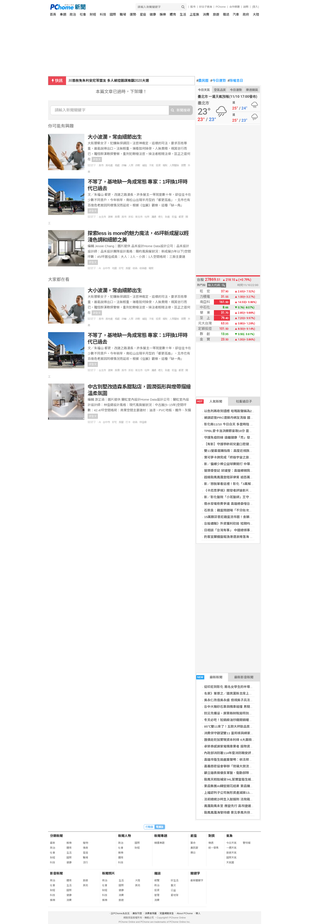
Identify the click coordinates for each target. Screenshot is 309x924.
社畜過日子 (244, 401)
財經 (93, 14)
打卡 (128, 422)
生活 (183, 14)
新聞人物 (124, 836)
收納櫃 (142, 268)
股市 (193, 6)
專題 (63, 14)
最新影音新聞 (243, 677)
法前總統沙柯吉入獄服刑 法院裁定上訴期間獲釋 (238, 799)
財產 (167, 216)
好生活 (174, 880)
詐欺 (137, 165)
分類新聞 (56, 836)
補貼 (144, 165)
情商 (85, 847)
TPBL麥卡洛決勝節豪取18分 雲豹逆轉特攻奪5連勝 (240, 431)
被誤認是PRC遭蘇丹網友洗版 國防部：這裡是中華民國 (243, 417)
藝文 (173, 885)
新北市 (138, 216)
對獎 (211, 836)
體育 (173, 14)
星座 (143, 14)
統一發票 (213, 847)
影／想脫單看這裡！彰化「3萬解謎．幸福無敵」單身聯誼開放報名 (251, 484)
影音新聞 (56, 873)
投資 (158, 165)
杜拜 (146, 216)
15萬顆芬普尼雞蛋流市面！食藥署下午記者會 (236, 517)
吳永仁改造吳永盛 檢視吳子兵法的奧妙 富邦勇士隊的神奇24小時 (250, 700)
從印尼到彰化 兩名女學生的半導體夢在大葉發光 (238, 687)
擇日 (193, 852)
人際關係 (174, 165)
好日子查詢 (205, 6)
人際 (130, 165)
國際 (113, 14)
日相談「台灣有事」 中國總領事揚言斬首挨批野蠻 (239, 530)
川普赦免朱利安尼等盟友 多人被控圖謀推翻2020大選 (109, 80)
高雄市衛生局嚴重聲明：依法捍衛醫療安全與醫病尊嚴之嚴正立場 (250, 759)
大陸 (256, 14)
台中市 (106, 268)
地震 (114, 268)
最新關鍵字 (196, 880)
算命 (193, 842)
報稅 (165, 165)
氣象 (229, 836)
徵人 (198, 913)
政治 (73, 14)
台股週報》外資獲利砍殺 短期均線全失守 (233, 523)
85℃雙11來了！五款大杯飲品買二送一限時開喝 (238, 726)
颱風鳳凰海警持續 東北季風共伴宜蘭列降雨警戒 (238, 812)
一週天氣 (231, 847)
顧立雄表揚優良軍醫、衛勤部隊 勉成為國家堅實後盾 (241, 773)
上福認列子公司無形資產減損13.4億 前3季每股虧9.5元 (243, 792)
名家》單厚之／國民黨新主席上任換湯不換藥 (236, 693)
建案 (110, 216)
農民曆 (203, 80)
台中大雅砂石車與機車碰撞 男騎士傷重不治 (235, 706)
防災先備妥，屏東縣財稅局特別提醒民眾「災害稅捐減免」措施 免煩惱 (254, 713)
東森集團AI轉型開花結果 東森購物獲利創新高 (236, 786)
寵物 (85, 842)
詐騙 (124, 165)
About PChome (185, 913)
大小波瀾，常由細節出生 (115, 137)
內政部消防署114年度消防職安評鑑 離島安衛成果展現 (242, 753)
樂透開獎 (252, 90)
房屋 (128, 268)
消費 (206, 14)
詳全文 (97, 159)
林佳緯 (142, 422)
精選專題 (159, 842)
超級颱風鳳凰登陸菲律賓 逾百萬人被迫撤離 (235, 477)
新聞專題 (160, 836)
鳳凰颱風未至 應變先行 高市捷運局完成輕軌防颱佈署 (242, 806)
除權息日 (235, 80)
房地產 (109, 165)
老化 (160, 216)
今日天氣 (204, 90)
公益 (173, 890)
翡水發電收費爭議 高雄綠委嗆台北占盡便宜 (235, 503)
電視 (151, 268)
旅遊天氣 (231, 852)
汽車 (236, 14)
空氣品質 (220, 90)
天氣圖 (230, 862)
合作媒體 (234, 6)
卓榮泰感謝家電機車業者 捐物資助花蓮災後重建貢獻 (241, 746)
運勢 (133, 14)
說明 (245, 6)
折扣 (130, 216)
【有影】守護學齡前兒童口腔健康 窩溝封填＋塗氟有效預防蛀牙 (249, 444)
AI (100, 268)
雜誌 (226, 14)
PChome (221, 6)
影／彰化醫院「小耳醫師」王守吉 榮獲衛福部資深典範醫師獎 (247, 497)
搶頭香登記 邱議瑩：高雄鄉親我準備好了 (233, 470)
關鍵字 (195, 873)
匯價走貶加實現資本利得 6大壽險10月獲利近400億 (240, 740)
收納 (134, 268)
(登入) (255, 6)
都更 (181, 216)
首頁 (53, 14)
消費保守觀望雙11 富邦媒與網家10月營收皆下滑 (238, 733)
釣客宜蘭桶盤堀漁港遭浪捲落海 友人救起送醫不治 (239, 537)
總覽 (156, 880)
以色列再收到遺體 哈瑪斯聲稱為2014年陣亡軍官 (238, 411)
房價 (117, 216)
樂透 (210, 842)
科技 (103, 14)
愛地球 (174, 895)
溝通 (153, 216)
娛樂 (163, 14)
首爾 (183, 165)
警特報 (246, 842)
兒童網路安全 (167, 913)
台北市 (102, 216)
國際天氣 (231, 857)
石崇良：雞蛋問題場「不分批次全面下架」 (234, 510)
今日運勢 (218, 80)
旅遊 (216, 14)
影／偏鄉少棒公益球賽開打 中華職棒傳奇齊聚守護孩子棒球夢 (247, 464)
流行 (85, 862)
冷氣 (151, 165)
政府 (246, 14)
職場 (123, 14)
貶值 (174, 216)
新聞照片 (108, 873)
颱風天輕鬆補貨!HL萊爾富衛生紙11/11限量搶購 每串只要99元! (248, 779)
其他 (85, 885)
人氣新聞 (209, 401)
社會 (83, 14)
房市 (101, 165)
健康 (153, 14)
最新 (52, 842)
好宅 (121, 268)
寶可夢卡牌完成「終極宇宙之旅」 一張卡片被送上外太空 (244, 457)
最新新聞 (209, 677)
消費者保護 (151, 913)
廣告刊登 (137, 913)
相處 (117, 165)
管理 (156, 895)
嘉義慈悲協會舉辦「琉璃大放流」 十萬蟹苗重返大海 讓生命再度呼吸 (253, 766)
